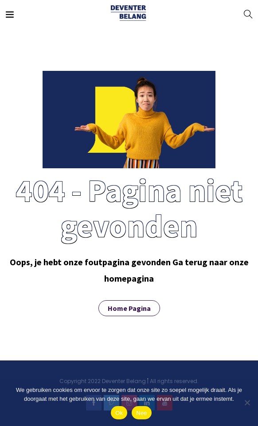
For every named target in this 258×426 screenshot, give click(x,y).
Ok (119, 413)
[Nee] (246, 402)
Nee (141, 413)
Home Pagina (129, 308)
